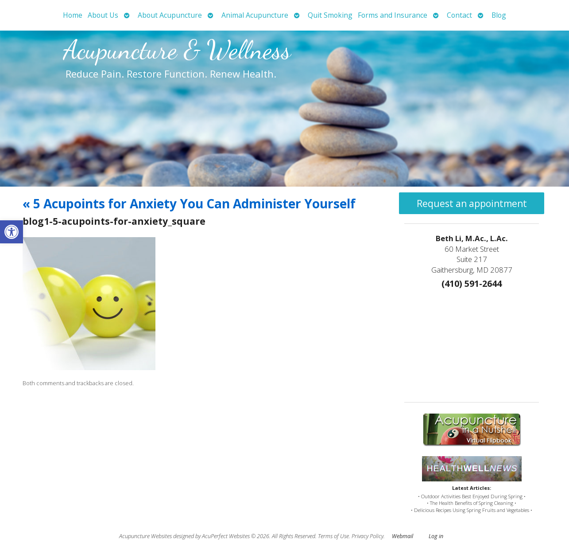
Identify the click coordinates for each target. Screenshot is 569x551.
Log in (436, 536)
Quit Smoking (330, 15)
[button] (11, 231)
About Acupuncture (170, 15)
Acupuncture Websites (145, 536)
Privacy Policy (367, 536)
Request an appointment (472, 203)
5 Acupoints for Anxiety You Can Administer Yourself (189, 203)
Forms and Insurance (392, 15)
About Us (103, 15)
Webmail (402, 536)
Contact (459, 15)
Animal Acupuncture (254, 15)
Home (72, 15)
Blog (499, 15)
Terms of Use (333, 536)
